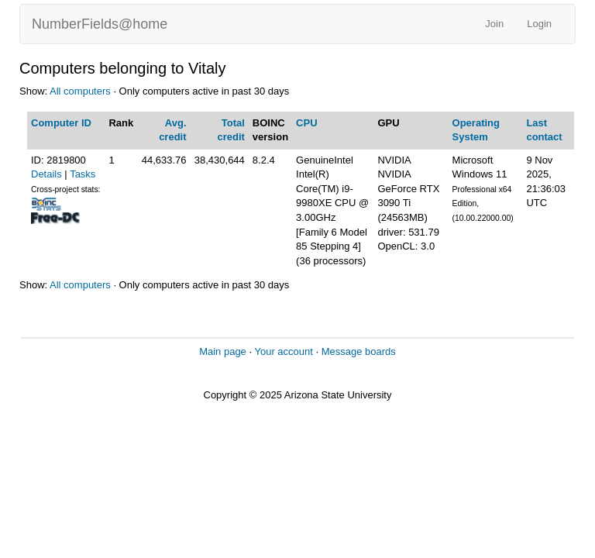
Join (494, 23)
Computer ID (61, 123)
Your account (283, 351)
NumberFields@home (99, 24)
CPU (306, 123)
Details (46, 174)
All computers (80, 91)
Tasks (82, 174)
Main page (222, 351)
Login (539, 23)
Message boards (359, 351)
